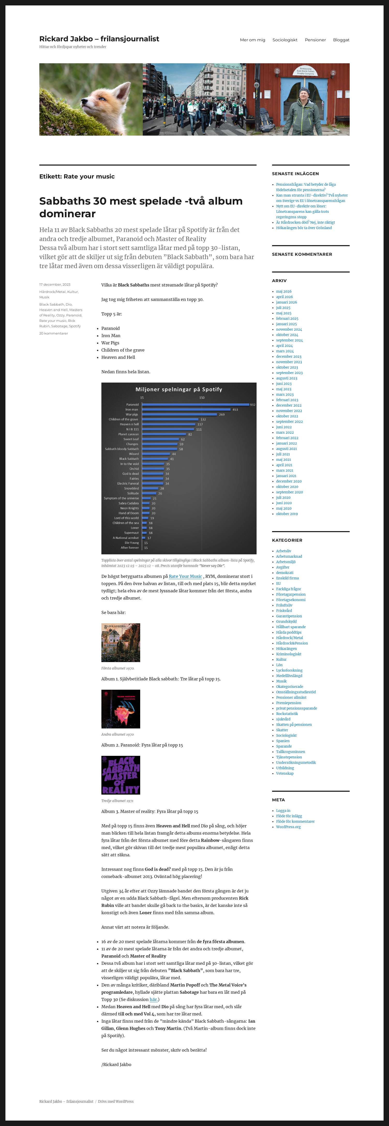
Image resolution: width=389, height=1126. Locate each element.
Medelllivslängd (289, 676)
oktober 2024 (287, 335)
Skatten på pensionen (294, 725)
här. (154, 999)
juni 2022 (284, 427)
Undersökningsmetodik (296, 762)
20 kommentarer (53, 333)
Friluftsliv (284, 605)
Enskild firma (287, 578)
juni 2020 (284, 503)
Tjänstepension (289, 757)
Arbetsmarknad (289, 556)
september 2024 (289, 340)
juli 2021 (283, 454)
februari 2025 (287, 318)
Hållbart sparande (291, 627)
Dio (69, 304)
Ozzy (60, 315)
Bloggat (341, 39)
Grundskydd (286, 621)
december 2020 (289, 481)
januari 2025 (286, 324)
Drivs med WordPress (116, 1101)
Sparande (284, 746)
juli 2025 (283, 308)
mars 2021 (284, 470)
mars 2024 (285, 351)
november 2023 (289, 362)
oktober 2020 (287, 487)
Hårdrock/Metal (52, 292)
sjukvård (283, 719)
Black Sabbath (51, 304)
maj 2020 (283, 508)
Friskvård (284, 611)
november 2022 (289, 411)
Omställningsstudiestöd (296, 692)
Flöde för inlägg (289, 816)
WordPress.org (288, 827)
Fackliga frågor (288, 589)
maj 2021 (283, 459)
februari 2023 (287, 400)
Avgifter (282, 567)
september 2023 (289, 373)
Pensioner (315, 39)
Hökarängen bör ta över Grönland (304, 228)
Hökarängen (286, 649)
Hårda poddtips (289, 632)
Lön (279, 665)
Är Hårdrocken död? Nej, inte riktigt (305, 222)
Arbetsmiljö (286, 562)
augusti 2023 (286, 378)
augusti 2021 (286, 449)
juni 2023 (283, 384)
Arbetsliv (283, 551)
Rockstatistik (287, 714)
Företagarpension (291, 594)
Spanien (283, 741)
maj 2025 (283, 313)
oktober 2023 (287, 367)
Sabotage (59, 326)
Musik (44, 297)
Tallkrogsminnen (290, 752)
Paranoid (73, 315)
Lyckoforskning (289, 670)
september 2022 (289, 422)
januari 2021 (286, 476)
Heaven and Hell (53, 310)
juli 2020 (283, 497)
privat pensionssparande (296, 708)
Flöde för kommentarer (295, 821)
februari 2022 (287, 438)
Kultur (72, 292)
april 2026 (284, 297)
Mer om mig (252, 39)
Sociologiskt (285, 39)
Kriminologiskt (288, 654)
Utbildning (285, 768)
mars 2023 (285, 394)
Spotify (75, 326)
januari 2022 (286, 443)
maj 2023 (283, 389)
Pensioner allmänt (291, 697)
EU (278, 583)
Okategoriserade (289, 687)
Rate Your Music (185, 576)
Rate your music (52, 321)
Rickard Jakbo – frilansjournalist (99, 38)
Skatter (282, 730)
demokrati (284, 573)
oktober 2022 (287, 416)
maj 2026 (284, 291)
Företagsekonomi (290, 600)
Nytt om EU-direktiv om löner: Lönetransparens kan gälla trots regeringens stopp (302, 211)
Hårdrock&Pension (292, 643)
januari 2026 (286, 302)
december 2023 (288, 356)
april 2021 (284, 465)
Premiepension (288, 703)
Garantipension (289, 616)
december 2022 (289, 405)
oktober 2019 (287, 514)
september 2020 (289, 492)
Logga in (283, 811)
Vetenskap (285, 773)
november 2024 (289, 329)
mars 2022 (285, 432)
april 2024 (284, 346)
